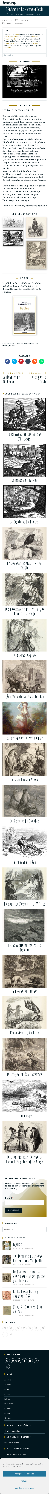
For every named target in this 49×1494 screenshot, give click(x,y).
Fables (7, 1399)
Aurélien (9, 20)
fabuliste (7, 48)
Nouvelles (8, 1404)
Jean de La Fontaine (11, 37)
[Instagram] (36, 1360)
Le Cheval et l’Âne (24, 862)
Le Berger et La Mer (24, 480)
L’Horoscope (24, 1116)
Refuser (24, 1480)
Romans (7, 1413)
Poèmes (7, 1408)
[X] (13, 1360)
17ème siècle (9, 43)
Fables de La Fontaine (14, 24)
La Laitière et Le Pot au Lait (24, 738)
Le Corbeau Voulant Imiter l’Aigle (24, 565)
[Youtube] (30, 1360)
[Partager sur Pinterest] (21, 361)
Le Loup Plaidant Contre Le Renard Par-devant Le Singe (24, 1159)
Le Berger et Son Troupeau (24, 1074)
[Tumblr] (24, 1360)
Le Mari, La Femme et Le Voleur (24, 904)
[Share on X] (14, 361)
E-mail (9, 1198)
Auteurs (7, 1380)
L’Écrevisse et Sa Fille (24, 1033)
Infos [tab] (6, 52)
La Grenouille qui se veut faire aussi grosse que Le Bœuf (29, 1276)
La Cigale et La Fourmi (24, 522)
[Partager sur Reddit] (34, 361)
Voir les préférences (24, 1488)
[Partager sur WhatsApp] (41, 361)
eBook (15, 39)
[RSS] (7, 1366)
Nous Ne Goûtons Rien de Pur (28, 1309)
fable (17, 35)
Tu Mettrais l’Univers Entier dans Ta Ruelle (28, 1259)
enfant (5, 346)
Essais (7, 1394)
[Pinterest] (18, 1360)
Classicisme (37, 43)
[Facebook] (7, 1360)
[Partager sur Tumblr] (28, 361)
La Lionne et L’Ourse (24, 991)
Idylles (17, 1244)
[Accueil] (7, 14)
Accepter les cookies (24, 1473)
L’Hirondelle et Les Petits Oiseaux (24, 947)
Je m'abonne (13, 1210)
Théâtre (7, 1418)
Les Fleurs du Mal (11, 1443)
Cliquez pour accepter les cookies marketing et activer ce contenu (24, 81)
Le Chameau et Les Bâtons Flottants (24, 436)
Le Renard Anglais (24, 655)
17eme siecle (18, 344)
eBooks (7, 1384)
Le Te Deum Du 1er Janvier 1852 (25, 1294)
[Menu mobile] (45, 2)
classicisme (29, 344)
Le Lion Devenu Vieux (24, 779)
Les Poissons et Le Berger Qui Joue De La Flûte (24, 611)
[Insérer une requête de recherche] (24, 1229)
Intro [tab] (6, 30)
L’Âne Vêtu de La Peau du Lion (24, 696)
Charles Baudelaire (12, 1431)
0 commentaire (28, 1248)
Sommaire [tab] (8, 55)
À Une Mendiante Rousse (15, 1454)
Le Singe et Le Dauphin (24, 821)
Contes (7, 1389)
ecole (37, 344)
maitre (12, 346)
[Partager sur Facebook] (7, 361)
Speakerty (9, 3)
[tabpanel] (24, 41)
